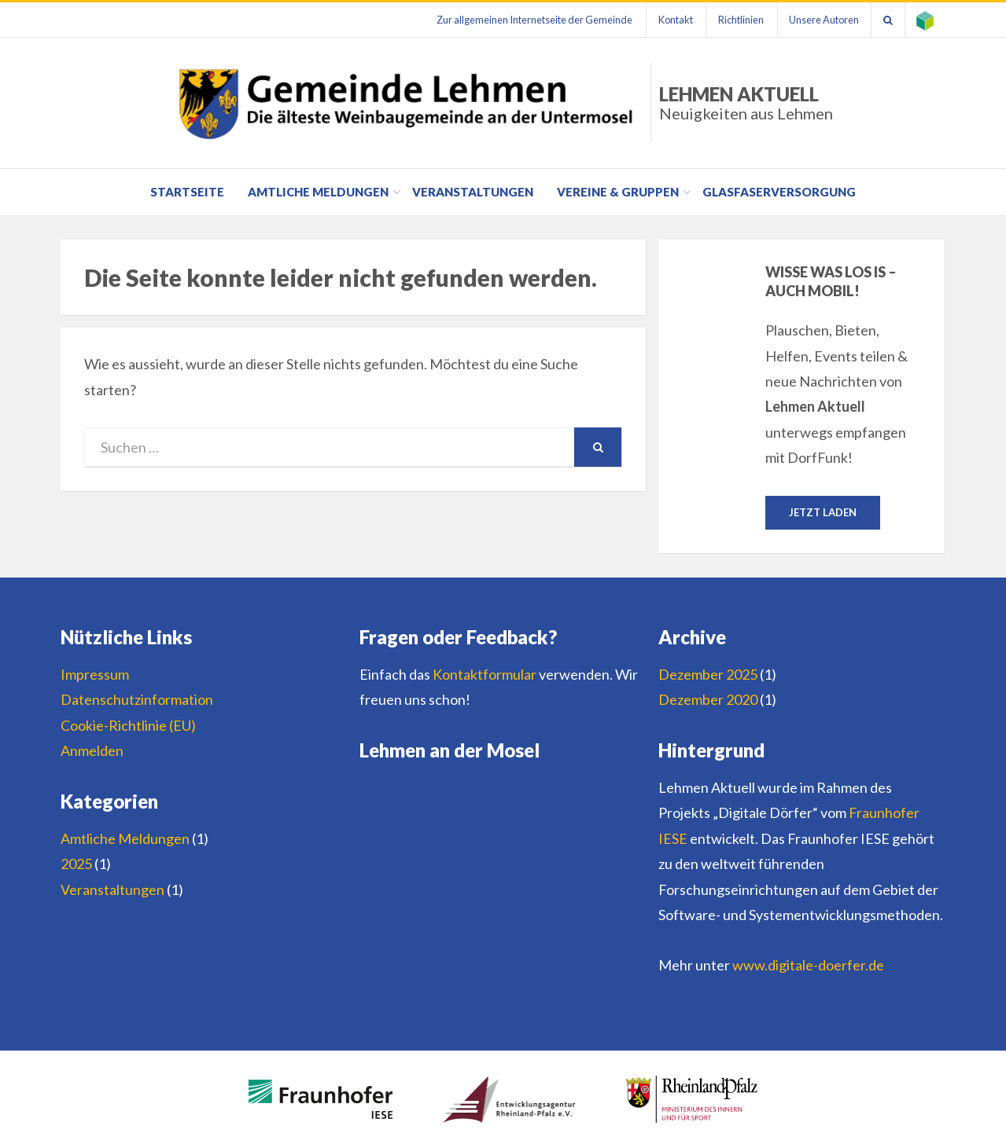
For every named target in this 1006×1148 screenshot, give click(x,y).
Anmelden (92, 750)
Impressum (95, 674)
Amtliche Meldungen (318, 192)
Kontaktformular (484, 674)
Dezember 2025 (707, 674)
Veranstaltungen (472, 192)
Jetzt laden (823, 512)
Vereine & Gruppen (618, 192)
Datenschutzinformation (137, 700)
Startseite (187, 192)
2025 (76, 863)
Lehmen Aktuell (746, 103)
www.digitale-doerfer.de (808, 965)
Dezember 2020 (707, 700)
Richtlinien (739, 19)
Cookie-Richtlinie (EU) (128, 725)
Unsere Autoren (823, 19)
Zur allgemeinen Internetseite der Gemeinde (532, 19)
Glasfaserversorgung (779, 192)
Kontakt (673, 19)
